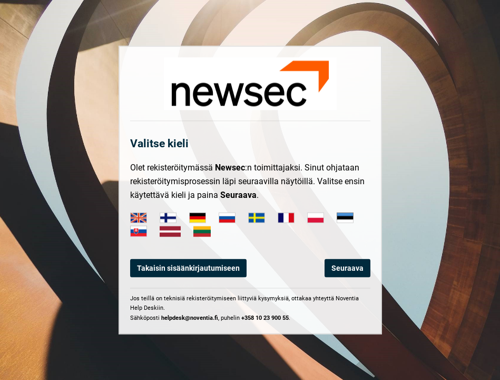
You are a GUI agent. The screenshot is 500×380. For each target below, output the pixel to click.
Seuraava (347, 268)
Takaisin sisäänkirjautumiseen (188, 268)
